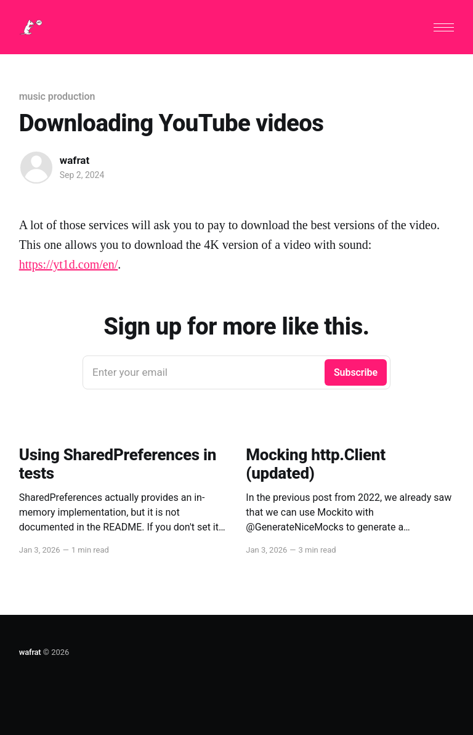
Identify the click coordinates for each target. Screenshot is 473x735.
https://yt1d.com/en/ (68, 264)
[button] (444, 27)
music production (57, 96)
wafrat (74, 160)
